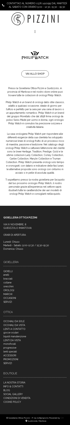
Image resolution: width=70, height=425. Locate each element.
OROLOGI (8, 290)
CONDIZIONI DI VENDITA (16, 398)
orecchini (8, 286)
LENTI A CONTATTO (14, 329)
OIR (62, 418)
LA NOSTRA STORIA (14, 382)
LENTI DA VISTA (12, 340)
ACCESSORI (9, 355)
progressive (9, 347)
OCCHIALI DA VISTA (14, 325)
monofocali (9, 343)
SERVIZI (7, 302)
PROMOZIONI (10, 359)
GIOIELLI (8, 271)
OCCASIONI (9, 298)
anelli (6, 274)
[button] (35, 31)
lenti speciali (10, 351)
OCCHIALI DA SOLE (14, 321)
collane (7, 282)
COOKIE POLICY (12, 402)
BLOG (6, 390)
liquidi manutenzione (14, 336)
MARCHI (7, 294)
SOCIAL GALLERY (13, 394)
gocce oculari (11, 332)
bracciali (7, 278)
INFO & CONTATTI (13, 386)
